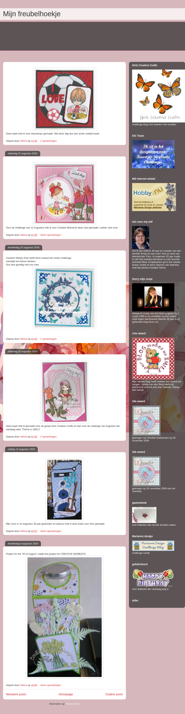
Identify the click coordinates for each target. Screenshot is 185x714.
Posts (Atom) (73, 703)
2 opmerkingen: (49, 140)
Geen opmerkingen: (51, 235)
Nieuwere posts (16, 694)
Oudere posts (114, 694)
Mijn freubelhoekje (32, 14)
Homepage (66, 694)
